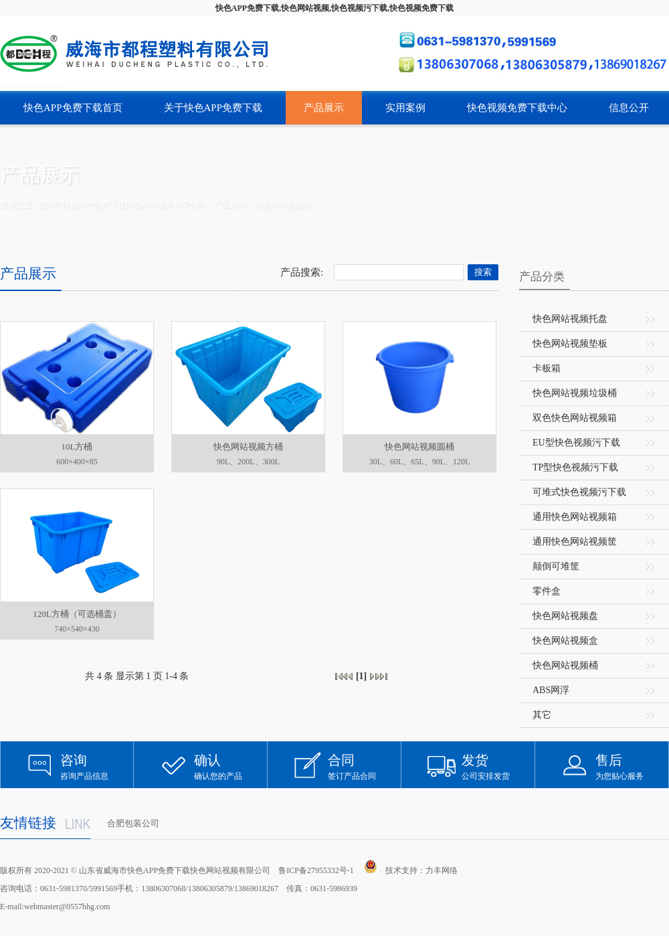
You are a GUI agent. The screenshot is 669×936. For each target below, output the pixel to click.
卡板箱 (547, 368)
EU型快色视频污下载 (576, 443)
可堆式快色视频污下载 (579, 492)
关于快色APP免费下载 (213, 107)
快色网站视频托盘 (570, 319)
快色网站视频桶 (283, 204)
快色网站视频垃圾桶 (575, 393)
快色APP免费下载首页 (72, 107)
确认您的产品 (231, 766)
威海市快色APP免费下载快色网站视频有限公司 (121, 204)
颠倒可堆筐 (556, 566)
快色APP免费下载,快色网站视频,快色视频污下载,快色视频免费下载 (334, 8)
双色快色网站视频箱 (575, 418)
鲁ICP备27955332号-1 (316, 870)
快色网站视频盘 (565, 616)
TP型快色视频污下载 (575, 467)
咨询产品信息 (97, 766)
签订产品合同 (364, 766)
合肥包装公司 (133, 823)
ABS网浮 (551, 690)
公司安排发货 (498, 766)
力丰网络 (441, 870)
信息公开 (629, 107)
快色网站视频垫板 (570, 344)
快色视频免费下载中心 (517, 107)
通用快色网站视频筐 (575, 542)
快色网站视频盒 (565, 641)
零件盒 (547, 591)
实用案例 (405, 107)
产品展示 (324, 107)
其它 (542, 715)
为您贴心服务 (632, 766)
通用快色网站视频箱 (575, 517)
